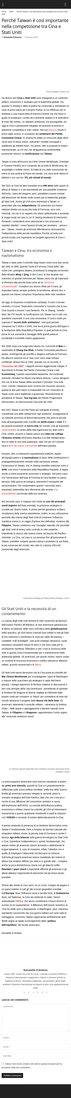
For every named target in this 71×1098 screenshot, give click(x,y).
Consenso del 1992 (12, 366)
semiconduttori (9, 430)
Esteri (11, 11)
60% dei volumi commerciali (23, 445)
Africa (19, 901)
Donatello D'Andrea (12, 37)
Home (4, 11)
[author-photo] (35, 959)
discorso (53, 130)
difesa (38, 664)
